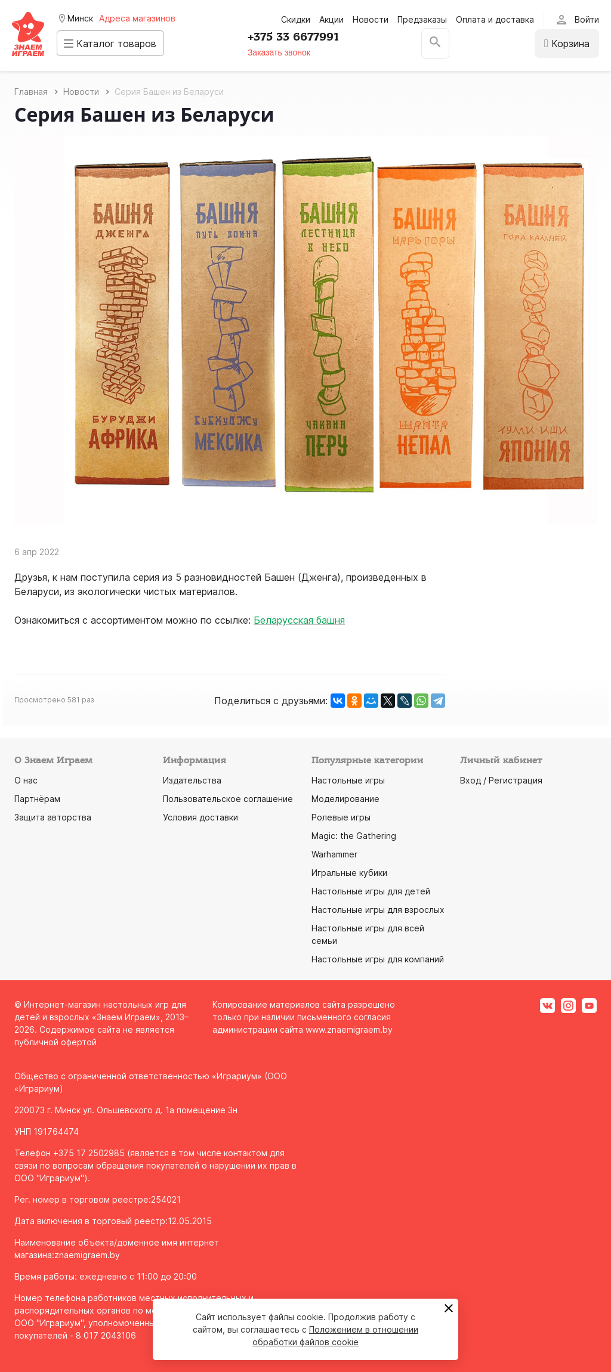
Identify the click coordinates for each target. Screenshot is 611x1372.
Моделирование (345, 799)
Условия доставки (200, 817)
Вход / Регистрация (501, 780)
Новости (370, 19)
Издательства (192, 780)
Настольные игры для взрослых (378, 910)
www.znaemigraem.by (349, 1029)
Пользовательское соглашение (228, 799)
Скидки (295, 19)
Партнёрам (37, 799)
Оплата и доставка (495, 19)
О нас (26, 780)
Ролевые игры (341, 817)
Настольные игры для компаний (377, 959)
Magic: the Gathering (353, 836)
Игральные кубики (349, 873)
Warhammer (334, 854)
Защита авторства (52, 817)
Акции (331, 19)
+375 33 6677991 (299, 37)
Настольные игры (348, 780)
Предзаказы (422, 19)
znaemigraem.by (87, 1255)
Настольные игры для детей (370, 891)
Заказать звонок (285, 52)
